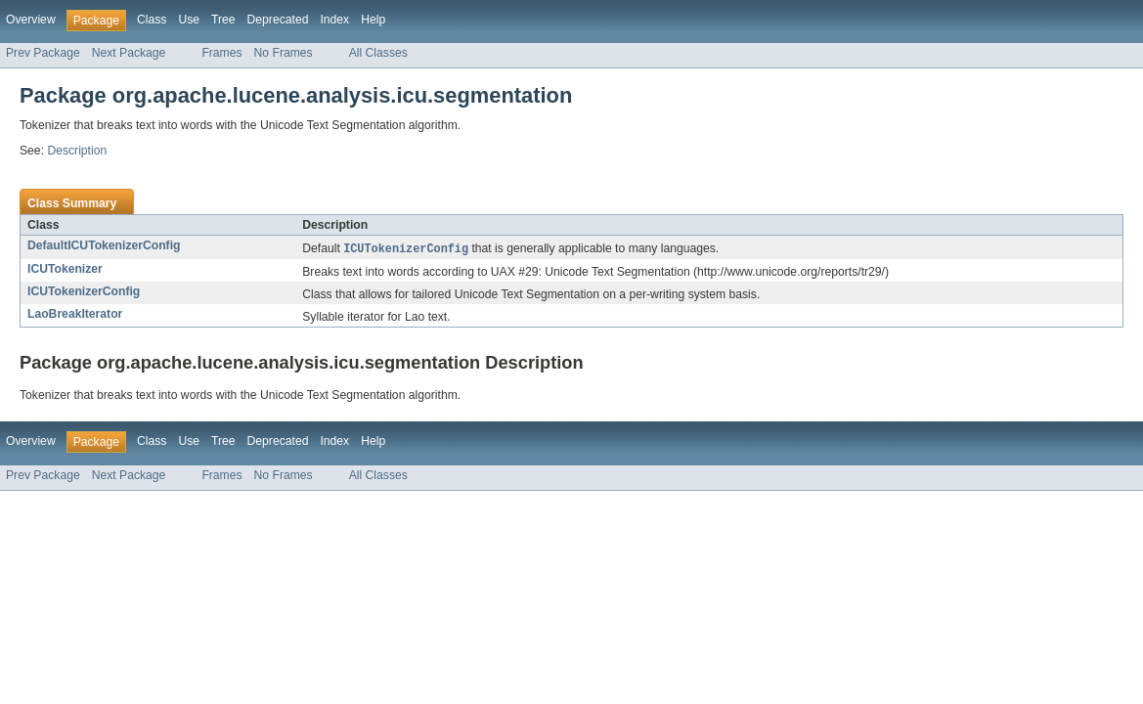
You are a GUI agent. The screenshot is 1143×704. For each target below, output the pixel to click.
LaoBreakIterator (74, 315)
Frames (221, 53)
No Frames (283, 53)
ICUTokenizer (65, 270)
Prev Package (43, 53)
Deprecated (278, 19)
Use (188, 19)
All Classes (378, 53)
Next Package (129, 53)
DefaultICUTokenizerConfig (103, 245)
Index (334, 19)
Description (77, 150)
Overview (31, 19)
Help (373, 19)
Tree (223, 19)
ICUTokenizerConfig (83, 292)
